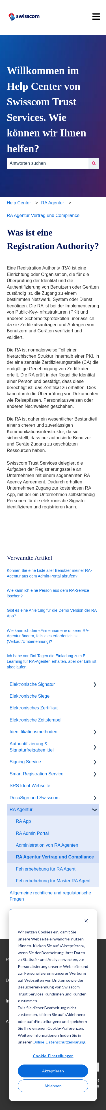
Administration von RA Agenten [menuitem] (47, 845)
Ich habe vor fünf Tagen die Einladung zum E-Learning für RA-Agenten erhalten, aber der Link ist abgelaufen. (51, 661)
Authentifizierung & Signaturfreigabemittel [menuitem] (32, 746)
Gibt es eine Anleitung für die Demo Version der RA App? (52, 613)
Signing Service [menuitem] (25, 761)
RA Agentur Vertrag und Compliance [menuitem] (55, 857)
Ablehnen (53, 1085)
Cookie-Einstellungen (53, 1055)
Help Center (19, 202)
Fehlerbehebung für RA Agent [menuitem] (45, 869)
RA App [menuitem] (23, 821)
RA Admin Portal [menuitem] (32, 833)
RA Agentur (52, 202)
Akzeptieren (53, 1070)
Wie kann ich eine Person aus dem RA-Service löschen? (48, 593)
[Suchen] (93, 163)
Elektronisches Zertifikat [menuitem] (34, 707)
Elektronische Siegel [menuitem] (30, 696)
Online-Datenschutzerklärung (59, 1042)
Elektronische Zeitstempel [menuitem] (35, 720)
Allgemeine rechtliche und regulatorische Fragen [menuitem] (50, 895)
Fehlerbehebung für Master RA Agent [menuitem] (53, 880)
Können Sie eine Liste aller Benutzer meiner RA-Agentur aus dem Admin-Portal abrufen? (49, 573)
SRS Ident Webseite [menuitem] (30, 785)
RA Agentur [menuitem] (21, 809)
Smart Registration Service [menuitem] (36, 773)
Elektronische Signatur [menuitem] (32, 684)
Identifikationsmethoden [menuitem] (33, 731)
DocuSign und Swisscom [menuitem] (35, 797)
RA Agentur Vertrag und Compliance (43, 215)
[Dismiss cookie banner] (86, 921)
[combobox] (47, 163)
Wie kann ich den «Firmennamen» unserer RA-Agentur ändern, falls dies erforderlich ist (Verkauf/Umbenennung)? (48, 636)
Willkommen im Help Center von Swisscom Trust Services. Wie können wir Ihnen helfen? (46, 109)
